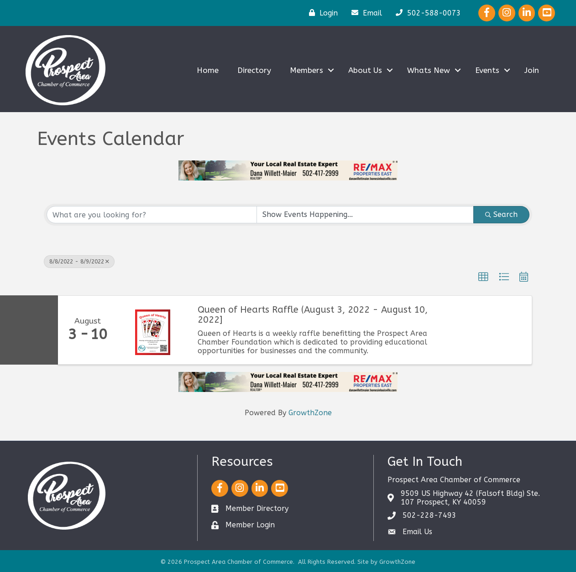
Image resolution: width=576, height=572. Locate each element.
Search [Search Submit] (501, 214)
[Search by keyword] (152, 214)
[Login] (321, 13)
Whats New (428, 70)
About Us (365, 70)
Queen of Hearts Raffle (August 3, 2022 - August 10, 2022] (313, 315)
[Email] (364, 13)
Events (487, 70)
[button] (483, 277)
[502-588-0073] (426, 13)
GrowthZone (310, 412)
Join (531, 70)
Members (306, 70)
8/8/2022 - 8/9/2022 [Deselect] (79, 261)
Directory (254, 70)
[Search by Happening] (365, 214)
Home (208, 70)
